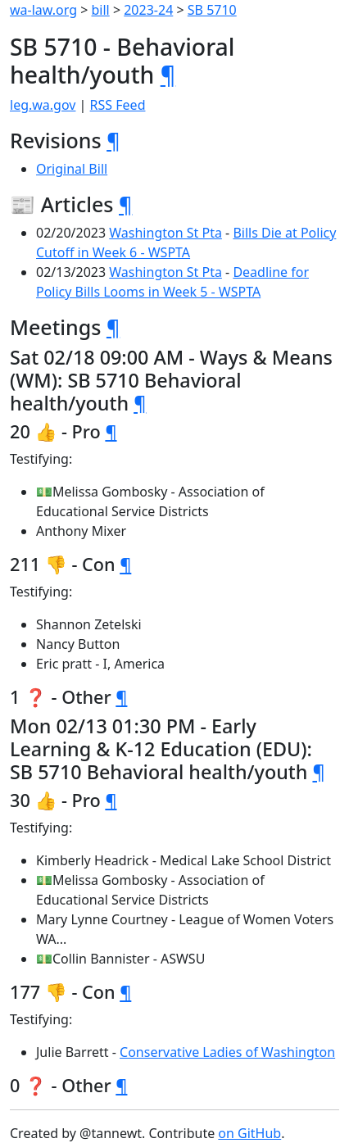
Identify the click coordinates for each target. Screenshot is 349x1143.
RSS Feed (118, 105)
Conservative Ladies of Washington (227, 1052)
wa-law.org (43, 10)
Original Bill (71, 169)
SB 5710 (212, 10)
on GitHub (249, 1133)
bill (101, 10)
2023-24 (148, 10)
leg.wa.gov (42, 105)
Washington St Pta (165, 233)
